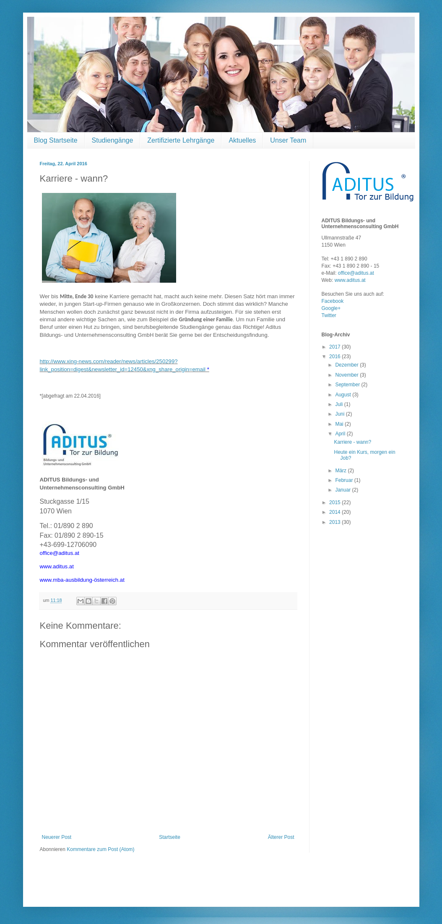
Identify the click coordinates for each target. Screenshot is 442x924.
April (340, 434)
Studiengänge (112, 140)
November (347, 375)
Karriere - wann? (352, 442)
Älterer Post (281, 837)
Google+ (331, 308)
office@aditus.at (356, 273)
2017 (335, 347)
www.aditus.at (350, 280)
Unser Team (288, 140)
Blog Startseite (56, 140)
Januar (343, 490)
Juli (339, 404)
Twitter (329, 315)
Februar (344, 480)
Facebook (333, 301)
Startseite (169, 837)
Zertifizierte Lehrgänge (180, 140)
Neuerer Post (57, 837)
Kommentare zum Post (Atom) (100, 849)
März (341, 471)
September (348, 385)
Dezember (347, 365)
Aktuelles (242, 140)
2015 (335, 502)
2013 (335, 522)
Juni (340, 414)
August (343, 395)
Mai (340, 424)
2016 (335, 356)
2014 (335, 512)
